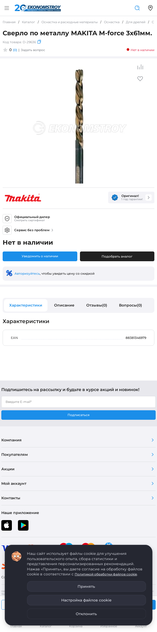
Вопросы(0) (130, 305)
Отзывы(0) (96, 305)
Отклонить (86, 613)
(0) (15, 50)
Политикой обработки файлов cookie (106, 574)
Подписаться (78, 415)
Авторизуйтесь (27, 273)
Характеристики (25, 305)
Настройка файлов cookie (86, 600)
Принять (86, 586)
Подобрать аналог (117, 256)
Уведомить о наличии (40, 256)
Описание (64, 305)
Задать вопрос (33, 50)
